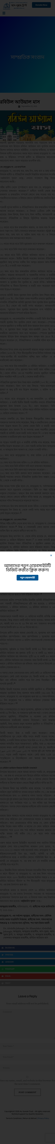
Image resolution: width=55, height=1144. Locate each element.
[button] (51, 555)
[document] (27, 572)
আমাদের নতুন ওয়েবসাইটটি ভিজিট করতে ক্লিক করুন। (27, 568)
